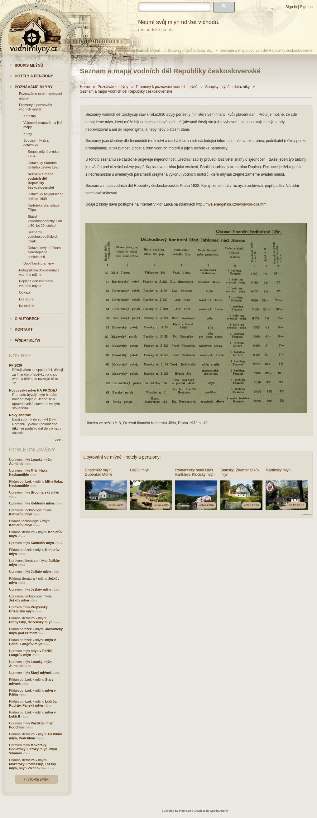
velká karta (115, 505)
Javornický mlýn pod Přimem (36, 631)
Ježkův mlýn (41, 571)
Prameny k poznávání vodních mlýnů (129, 50)
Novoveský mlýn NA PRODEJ (33, 390)
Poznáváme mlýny (75, 50)
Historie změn (36, 779)
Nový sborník (20, 415)
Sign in (291, 7)
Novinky (20, 355)
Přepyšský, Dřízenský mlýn (29, 609)
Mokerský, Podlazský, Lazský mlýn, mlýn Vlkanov (33, 749)
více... (59, 440)
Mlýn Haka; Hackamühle (29, 472)
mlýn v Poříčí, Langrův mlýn (32, 642)
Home (85, 87)
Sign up (306, 7)
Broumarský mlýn (45, 492)
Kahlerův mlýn (42, 503)
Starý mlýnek (41, 672)
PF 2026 (15, 365)
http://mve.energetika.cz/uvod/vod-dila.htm (231, 204)
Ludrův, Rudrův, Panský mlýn (33, 703)
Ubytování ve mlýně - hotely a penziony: (122, 457)
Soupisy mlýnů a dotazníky (190, 50)
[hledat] (174, 7)
